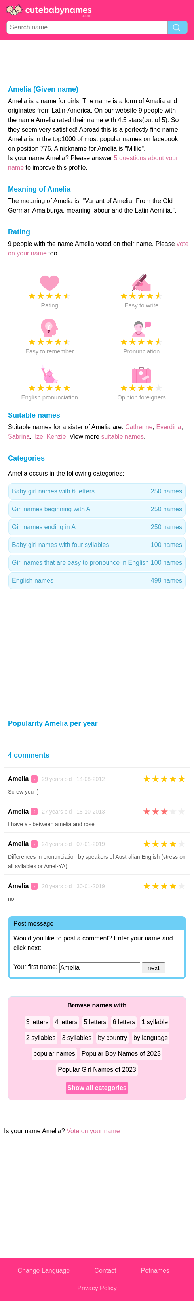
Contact (105, 1270)
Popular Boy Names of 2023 (121, 1053)
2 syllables (41, 1037)
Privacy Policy (97, 1288)
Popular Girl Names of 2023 (97, 1069)
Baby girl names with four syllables (97, 545)
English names (97, 580)
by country (112, 1037)
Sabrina (19, 436)
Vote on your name (93, 1131)
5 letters (95, 1022)
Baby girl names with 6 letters (97, 491)
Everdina (168, 427)
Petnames (155, 1270)
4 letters (66, 1022)
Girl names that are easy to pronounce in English (97, 563)
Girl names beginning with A (97, 509)
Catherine (138, 427)
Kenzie (56, 436)
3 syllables (77, 1037)
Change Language (43, 1270)
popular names (54, 1053)
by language (150, 1037)
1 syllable (154, 1022)
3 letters (37, 1022)
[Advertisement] (97, 62)
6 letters (124, 1022)
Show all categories (96, 1087)
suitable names (122, 436)
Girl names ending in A (97, 527)
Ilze (38, 436)
